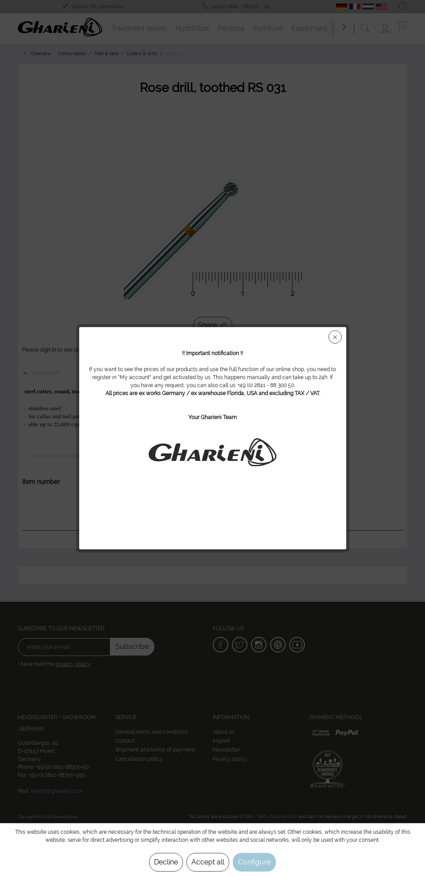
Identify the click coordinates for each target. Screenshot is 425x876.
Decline (166, 862)
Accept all (207, 862)
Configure (254, 862)
